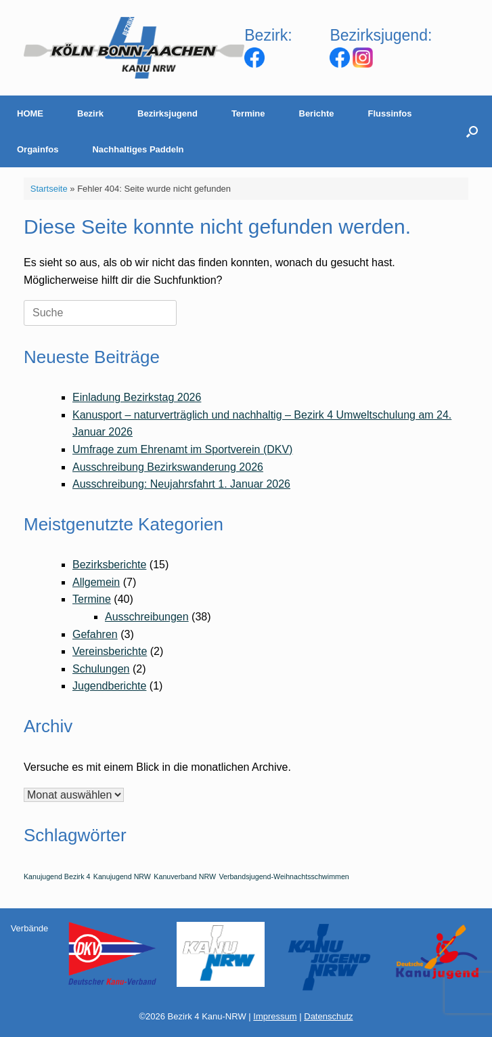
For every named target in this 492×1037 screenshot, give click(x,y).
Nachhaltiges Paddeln (137, 149)
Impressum (274, 1016)
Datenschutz (328, 1016)
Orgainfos (37, 149)
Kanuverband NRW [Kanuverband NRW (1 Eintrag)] (185, 876)
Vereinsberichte (109, 651)
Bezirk (90, 113)
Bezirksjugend (167, 113)
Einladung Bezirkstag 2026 (136, 397)
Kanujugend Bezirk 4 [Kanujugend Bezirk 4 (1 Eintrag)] (57, 876)
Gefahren (95, 634)
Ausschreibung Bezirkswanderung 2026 (167, 467)
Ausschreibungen (147, 616)
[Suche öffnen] (472, 131)
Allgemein (96, 582)
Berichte (316, 113)
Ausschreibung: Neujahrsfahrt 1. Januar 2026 (181, 484)
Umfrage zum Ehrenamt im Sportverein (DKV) (182, 449)
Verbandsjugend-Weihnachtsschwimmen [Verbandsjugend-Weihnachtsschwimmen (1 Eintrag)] (284, 876)
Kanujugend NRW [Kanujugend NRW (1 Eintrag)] (122, 876)
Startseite (49, 189)
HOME (30, 113)
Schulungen (101, 669)
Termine (248, 113)
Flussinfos (390, 113)
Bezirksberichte (109, 564)
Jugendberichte (109, 686)
